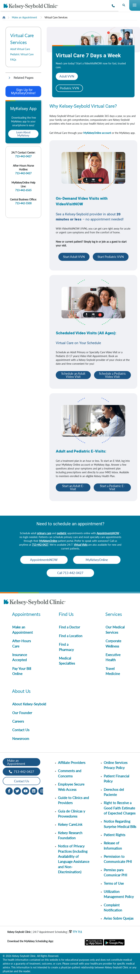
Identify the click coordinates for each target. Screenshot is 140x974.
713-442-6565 (23, 190)
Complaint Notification (113, 907)
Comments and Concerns (69, 773)
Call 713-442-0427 (70, 573)
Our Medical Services (115, 629)
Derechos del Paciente (114, 792)
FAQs (13, 59)
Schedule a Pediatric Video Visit (112, 375)
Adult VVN (66, 76)
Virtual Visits (81, 544)
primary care (44, 533)
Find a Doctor (69, 627)
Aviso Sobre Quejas (118, 918)
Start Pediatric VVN (111, 257)
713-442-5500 (23, 203)
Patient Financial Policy (116, 778)
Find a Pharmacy (66, 647)
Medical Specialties (67, 660)
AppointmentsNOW (108, 533)
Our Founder (22, 713)
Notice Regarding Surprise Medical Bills (120, 823)
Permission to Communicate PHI (118, 859)
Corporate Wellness (113, 643)
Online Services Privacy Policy (115, 765)
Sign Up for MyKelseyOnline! (23, 91)
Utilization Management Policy (119, 894)
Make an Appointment (24, 17)
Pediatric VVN (69, 88)
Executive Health (113, 657)
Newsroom (20, 738)
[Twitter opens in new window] (17, 790)
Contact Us (20, 730)
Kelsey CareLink (70, 824)
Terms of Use (114, 883)
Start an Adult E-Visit (73, 487)
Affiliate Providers (71, 762)
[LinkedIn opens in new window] (33, 790)
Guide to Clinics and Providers (73, 800)
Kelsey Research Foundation (70, 835)
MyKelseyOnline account (97, 132)
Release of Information (113, 845)
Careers (18, 721)
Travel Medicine (113, 671)
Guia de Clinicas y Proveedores (71, 813)
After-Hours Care (21, 643)
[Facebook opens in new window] (9, 790)
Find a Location (70, 636)
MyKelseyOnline (48, 540)
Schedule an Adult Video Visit (73, 375)
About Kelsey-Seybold (29, 704)
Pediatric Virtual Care (22, 54)
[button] (23, 78)
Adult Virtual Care (20, 49)
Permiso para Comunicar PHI (115, 872)
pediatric (62, 533)
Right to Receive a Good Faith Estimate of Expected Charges (119, 808)
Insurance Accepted (19, 657)
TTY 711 (75, 931)
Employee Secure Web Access (71, 786)
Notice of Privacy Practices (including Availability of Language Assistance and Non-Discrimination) (73, 859)
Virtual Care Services (55, 17)
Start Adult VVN (74, 257)
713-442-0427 (23, 156)
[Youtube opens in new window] (25, 790)
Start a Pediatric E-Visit (112, 487)
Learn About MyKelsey (23, 134)
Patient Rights (114, 835)
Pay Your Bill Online (21, 671)
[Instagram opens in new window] (41, 790)
